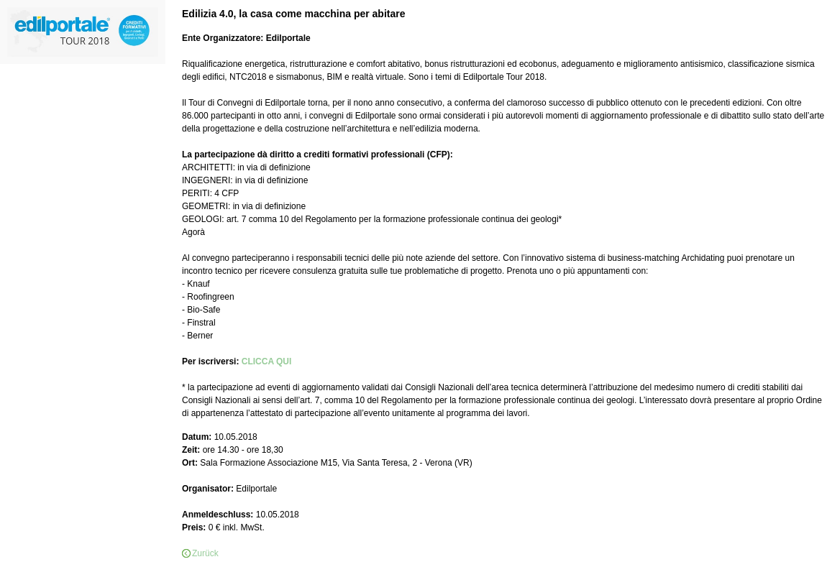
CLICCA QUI (267, 361)
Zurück (205, 553)
